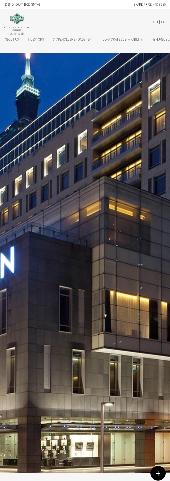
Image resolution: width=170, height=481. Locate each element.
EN (163, 21)
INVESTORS (36, 39)
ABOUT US (12, 39)
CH (155, 21)
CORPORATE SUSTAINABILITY (122, 39)
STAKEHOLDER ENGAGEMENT (73, 39)
